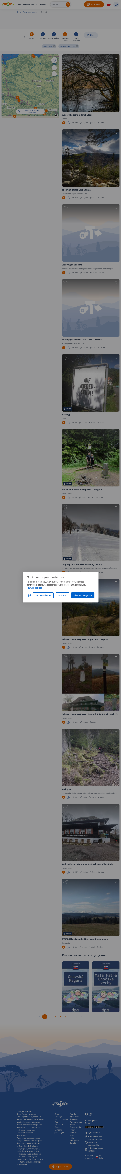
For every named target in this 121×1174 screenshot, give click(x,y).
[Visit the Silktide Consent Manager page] (29, 595)
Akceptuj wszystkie (83, 595)
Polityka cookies (34, 588)
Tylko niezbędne (43, 595)
